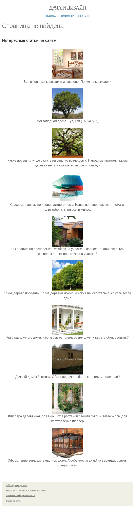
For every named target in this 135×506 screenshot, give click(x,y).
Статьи (83, 15)
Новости (67, 15)
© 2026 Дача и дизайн (16, 485)
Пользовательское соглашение (31, 491)
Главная (51, 15)
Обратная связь (13, 501)
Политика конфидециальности (20, 495)
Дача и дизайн (67, 8)
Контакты (10, 491)
